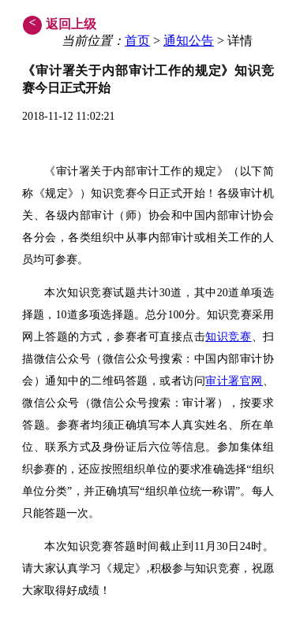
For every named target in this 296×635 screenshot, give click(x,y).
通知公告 (188, 40)
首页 (137, 40)
